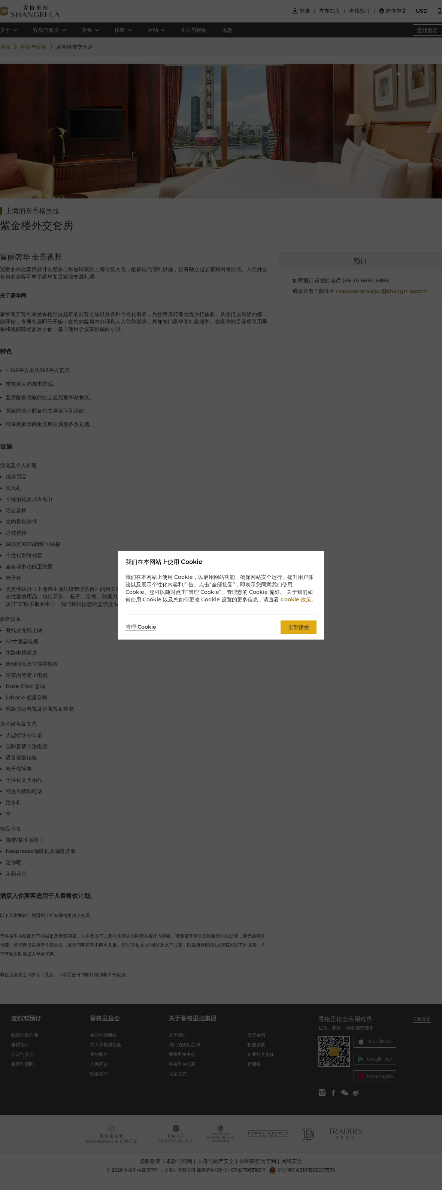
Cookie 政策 (296, 599)
